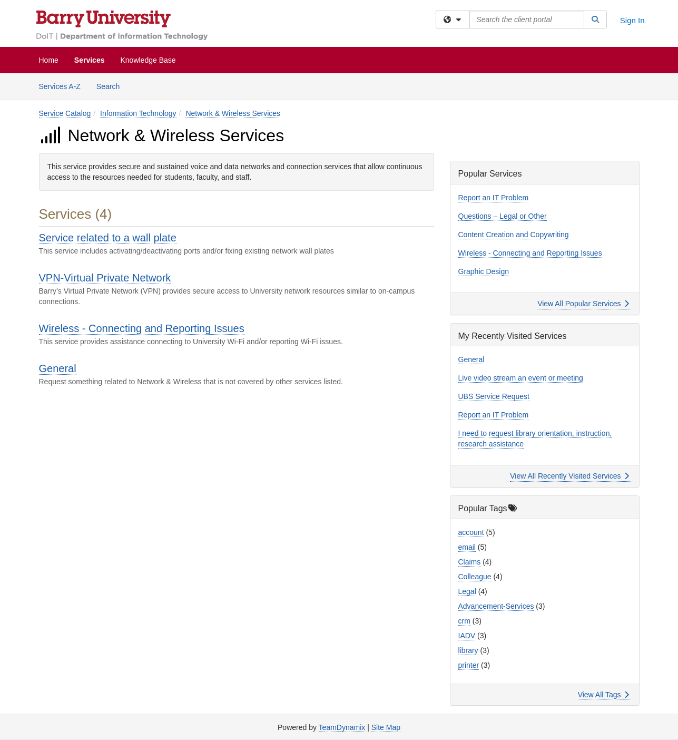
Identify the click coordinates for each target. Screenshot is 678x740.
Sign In (632, 20)
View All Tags (603, 694)
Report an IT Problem (493, 197)
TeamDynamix (342, 727)
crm (464, 621)
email (467, 547)
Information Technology (138, 113)
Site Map (385, 727)
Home (48, 60)
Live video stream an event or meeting (520, 378)
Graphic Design (483, 271)
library (468, 650)
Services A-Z (60, 86)
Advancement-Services (496, 606)
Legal (467, 591)
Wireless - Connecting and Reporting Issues (141, 328)
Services (89, 60)
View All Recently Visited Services (569, 476)
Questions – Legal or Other (502, 216)
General (57, 368)
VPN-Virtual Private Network (105, 278)
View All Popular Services (582, 303)
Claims (469, 562)
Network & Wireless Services (232, 113)
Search (111, 86)
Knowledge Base (147, 60)
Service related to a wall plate (107, 238)
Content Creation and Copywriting (513, 234)
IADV (467, 635)
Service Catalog (65, 113)
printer (468, 665)
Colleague (475, 576)
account (471, 532)
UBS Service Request (493, 396)
